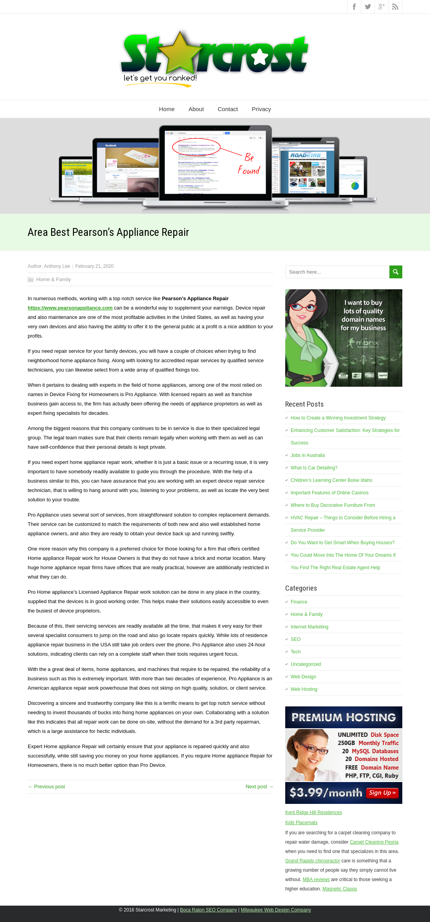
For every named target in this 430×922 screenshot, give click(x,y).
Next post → (259, 786)
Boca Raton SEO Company (208, 910)
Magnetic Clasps (339, 889)
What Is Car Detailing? (314, 468)
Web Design (303, 677)
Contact (228, 109)
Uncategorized (306, 664)
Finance (299, 602)
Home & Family (53, 279)
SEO (295, 639)
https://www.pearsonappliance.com (70, 308)
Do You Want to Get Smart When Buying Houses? (342, 542)
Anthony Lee (57, 266)
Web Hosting (304, 689)
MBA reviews (316, 879)
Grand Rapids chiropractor (312, 861)
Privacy (261, 109)
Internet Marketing (310, 627)
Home (167, 109)
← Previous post (46, 786)
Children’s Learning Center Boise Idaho (331, 480)
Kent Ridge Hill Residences (313, 812)
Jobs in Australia (308, 455)
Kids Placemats (301, 822)
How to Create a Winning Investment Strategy (338, 418)
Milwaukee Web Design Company (276, 910)
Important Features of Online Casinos (329, 493)
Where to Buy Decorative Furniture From (333, 505)
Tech (295, 652)
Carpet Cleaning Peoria (374, 842)
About (196, 109)
